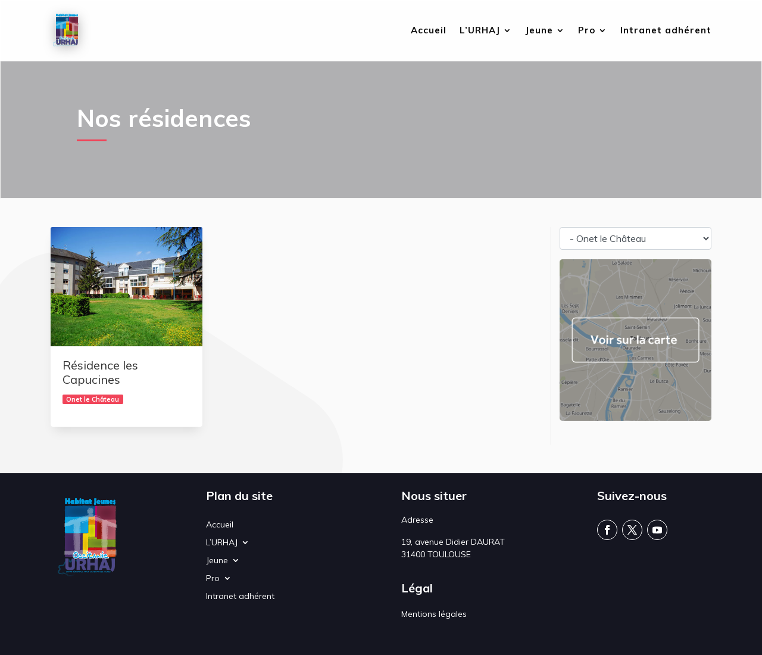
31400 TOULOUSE (436, 554)
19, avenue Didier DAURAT (453, 541)
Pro (586, 31)
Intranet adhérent (665, 31)
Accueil (428, 31)
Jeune (539, 31)
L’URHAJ (480, 31)
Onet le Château (92, 399)
